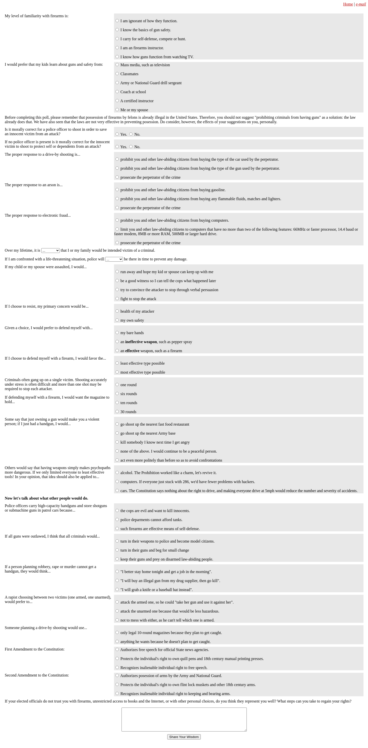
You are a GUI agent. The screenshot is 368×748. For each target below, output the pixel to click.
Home (348, 4)
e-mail (361, 4)
